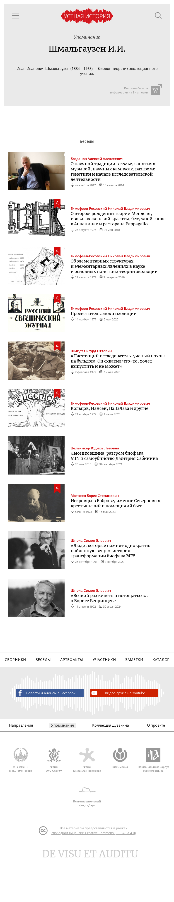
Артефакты (71, 689)
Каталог (161, 689)
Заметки (134, 689)
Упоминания (62, 758)
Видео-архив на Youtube (118, 725)
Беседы (43, 689)
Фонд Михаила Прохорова (87, 795)
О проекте (156, 758)
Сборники (15, 689)
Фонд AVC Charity (53, 795)
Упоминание (87, 39)
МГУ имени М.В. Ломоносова (20, 795)
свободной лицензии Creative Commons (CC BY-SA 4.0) (93, 875)
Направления (21, 758)
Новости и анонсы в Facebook (45, 725)
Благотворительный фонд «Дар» (87, 836)
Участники (104, 689)
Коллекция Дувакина (110, 758)
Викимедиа (120, 793)
